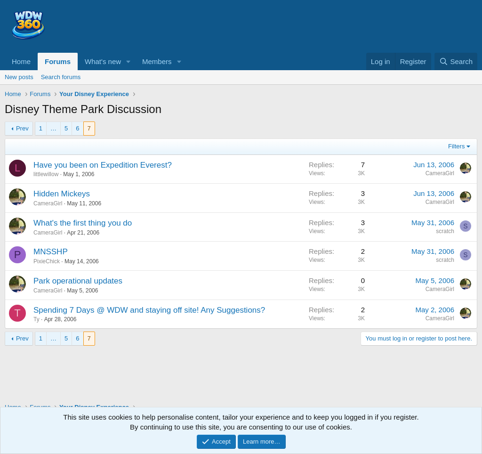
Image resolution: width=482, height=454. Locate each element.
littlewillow (45, 174)
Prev (22, 128)
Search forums (61, 77)
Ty (36, 319)
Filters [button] (456, 146)
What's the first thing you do (82, 223)
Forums (58, 61)
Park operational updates (77, 280)
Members (157, 61)
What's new (103, 61)
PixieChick (46, 261)
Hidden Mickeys (61, 193)
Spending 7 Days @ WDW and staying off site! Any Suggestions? (149, 310)
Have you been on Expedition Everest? (102, 165)
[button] (128, 61)
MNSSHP (50, 251)
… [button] (53, 128)
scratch (445, 231)
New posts (19, 77)
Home (21, 61)
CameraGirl (440, 173)
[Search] (455, 61)
